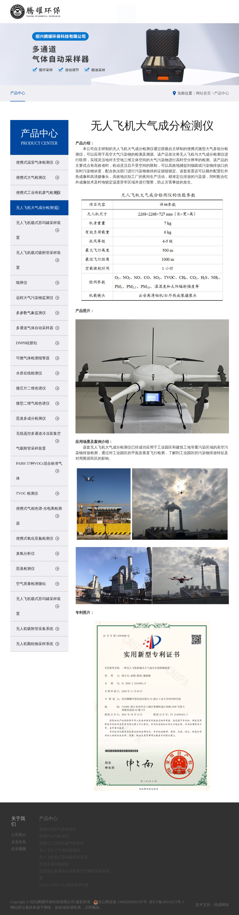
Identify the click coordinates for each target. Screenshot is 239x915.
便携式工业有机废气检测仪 (38, 193)
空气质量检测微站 (31, 584)
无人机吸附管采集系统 (34, 629)
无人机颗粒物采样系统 (34, 644)
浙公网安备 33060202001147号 (120, 902)
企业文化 (19, 842)
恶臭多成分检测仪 (31, 418)
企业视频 (19, 849)
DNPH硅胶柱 (26, 343)
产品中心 (126, 11)
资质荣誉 (182, 11)
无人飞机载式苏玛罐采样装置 (38, 230)
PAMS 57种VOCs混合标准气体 (39, 470)
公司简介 (19, 835)
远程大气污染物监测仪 (34, 298)
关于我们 (107, 11)
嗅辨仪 (21, 283)
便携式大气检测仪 (31, 177)
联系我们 (219, 11)
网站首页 (89, 11)
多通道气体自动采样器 (34, 328)
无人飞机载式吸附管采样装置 (38, 260)
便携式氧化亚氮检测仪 (34, 538)
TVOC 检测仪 (27, 493)
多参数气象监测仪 (31, 313)
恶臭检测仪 (25, 569)
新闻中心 (163, 11)
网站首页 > (205, 93)
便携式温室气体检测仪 (34, 162)
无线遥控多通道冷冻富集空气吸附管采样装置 (38, 441)
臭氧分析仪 (25, 553)
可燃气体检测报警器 (33, 358)
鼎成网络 (221, 905)
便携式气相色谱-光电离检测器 (39, 515)
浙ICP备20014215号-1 (166, 902)
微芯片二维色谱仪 (31, 388)
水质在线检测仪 (29, 373)
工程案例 (201, 11)
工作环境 (145, 11)
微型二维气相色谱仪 (33, 403)
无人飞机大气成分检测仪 (36, 208)
